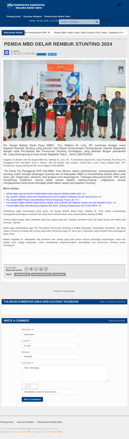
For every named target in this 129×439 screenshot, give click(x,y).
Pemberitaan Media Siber (57, 16)
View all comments (116, 321)
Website (26, 352)
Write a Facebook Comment (112, 302)
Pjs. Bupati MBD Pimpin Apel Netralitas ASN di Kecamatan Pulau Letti (40, 200)
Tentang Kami (13, 16)
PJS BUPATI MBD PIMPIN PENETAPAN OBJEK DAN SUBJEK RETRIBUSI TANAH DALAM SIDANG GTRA (59, 203)
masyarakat (58, 274)
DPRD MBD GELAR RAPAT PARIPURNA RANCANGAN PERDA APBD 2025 (43, 194)
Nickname (27, 329)
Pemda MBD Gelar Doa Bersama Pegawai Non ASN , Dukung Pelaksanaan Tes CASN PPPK (51, 205)
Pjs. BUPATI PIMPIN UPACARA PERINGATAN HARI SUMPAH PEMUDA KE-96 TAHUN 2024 (51, 197)
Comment (27, 363)
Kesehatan (41, 54)
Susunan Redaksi (32, 16)
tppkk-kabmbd (22, 274)
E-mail (26, 341)
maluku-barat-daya (41, 274)
